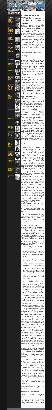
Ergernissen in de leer (10, 21)
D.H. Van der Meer (10, 19)
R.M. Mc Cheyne (10, 144)
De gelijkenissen (10, 26)
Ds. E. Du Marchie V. (10, 133)
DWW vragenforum (10, 170)
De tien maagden (10, 28)
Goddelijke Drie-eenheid (11, 154)
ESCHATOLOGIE (10, 109)
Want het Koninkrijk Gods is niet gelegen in (11, 59)
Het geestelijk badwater (10, 39)
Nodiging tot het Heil (10, 89)
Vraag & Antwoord (10, 168)
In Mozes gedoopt (10, 48)
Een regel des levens (10, 86)
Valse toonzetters (10, 22)
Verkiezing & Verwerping (11, 107)
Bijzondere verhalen (10, 76)
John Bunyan (9, 141)
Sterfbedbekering (10, 90)
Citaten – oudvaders (10, 84)
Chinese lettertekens (10, 94)
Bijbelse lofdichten (10, 70)
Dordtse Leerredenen (10, 64)
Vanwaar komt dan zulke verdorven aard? (11, 56)
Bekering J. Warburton (10, 169)
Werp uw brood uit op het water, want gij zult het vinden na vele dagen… (21, 1)
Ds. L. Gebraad (10, 135)
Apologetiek (9, 18)
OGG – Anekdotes (10, 132)
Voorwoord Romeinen (10, 156)
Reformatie (9, 152)
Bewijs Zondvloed (10, 93)
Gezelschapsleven (10, 97)
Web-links (9, 175)
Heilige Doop (9, 98)
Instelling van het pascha (11, 50)
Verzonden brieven (10, 160)
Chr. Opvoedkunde (10, 95)
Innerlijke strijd (10, 88)
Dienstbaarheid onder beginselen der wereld (10, 31)
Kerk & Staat (9, 118)
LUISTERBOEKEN (11, 17)
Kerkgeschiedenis (10, 126)
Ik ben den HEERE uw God (11, 47)
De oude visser (10, 71)
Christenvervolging (10, 96)
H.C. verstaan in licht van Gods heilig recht (11, 37)
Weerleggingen (10, 23)
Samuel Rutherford (10, 146)
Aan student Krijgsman (10, 161)
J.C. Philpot (9, 171)
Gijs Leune (9, 80)
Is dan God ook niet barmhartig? (10, 51)
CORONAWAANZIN (17, 17)
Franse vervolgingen (10, 128)
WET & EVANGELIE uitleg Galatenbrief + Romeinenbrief (15, 5)
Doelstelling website (10, 176)
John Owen (9, 142)
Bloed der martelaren (10, 127)
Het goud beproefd (10, 40)
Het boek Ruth (9, 38)
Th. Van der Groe (10, 147)
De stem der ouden (10, 78)
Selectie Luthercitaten (10, 155)
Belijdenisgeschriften (10, 63)
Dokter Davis (9, 79)
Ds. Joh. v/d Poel (10, 134)
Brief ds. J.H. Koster (10, 162)
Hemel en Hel (9, 99)
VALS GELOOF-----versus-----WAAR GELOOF (26, 6)
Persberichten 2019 (10, 151)
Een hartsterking (10, 85)
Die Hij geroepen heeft (10, 30)
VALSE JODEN (10, 116)
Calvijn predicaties (10, 153)
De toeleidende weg (10, 29)
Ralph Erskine (9, 145)
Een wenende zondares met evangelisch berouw (11, 33)
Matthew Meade (10, 143)
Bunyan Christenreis (10, 77)
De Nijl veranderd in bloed (11, 27)
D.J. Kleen (9, 20)
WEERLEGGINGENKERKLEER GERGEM (39, 5)
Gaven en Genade (10, 87)
